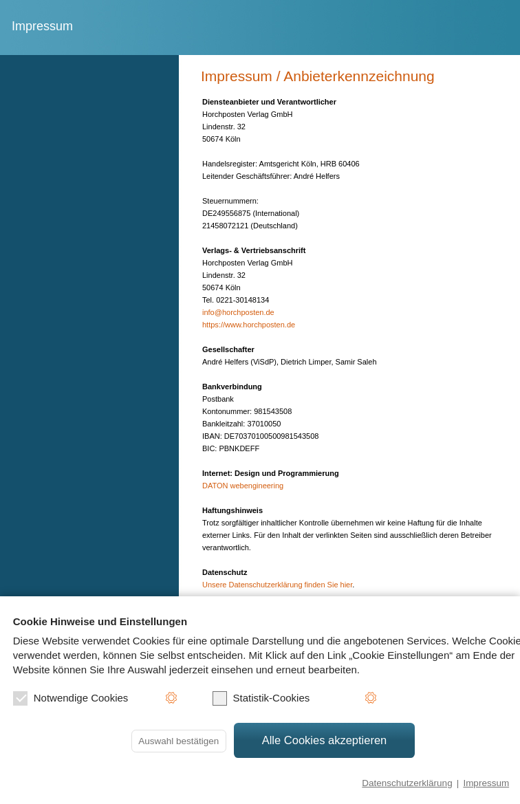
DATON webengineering (242, 485)
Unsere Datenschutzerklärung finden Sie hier (277, 584)
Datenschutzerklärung (407, 783)
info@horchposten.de (238, 312)
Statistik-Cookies (261, 698)
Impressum (486, 783)
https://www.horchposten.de (248, 324)
